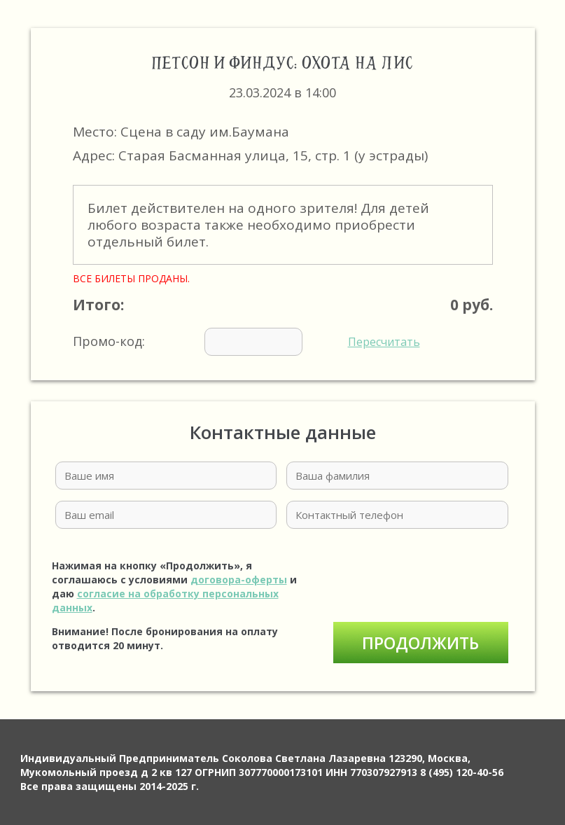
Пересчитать (384, 341)
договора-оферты (238, 579)
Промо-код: (246, 342)
